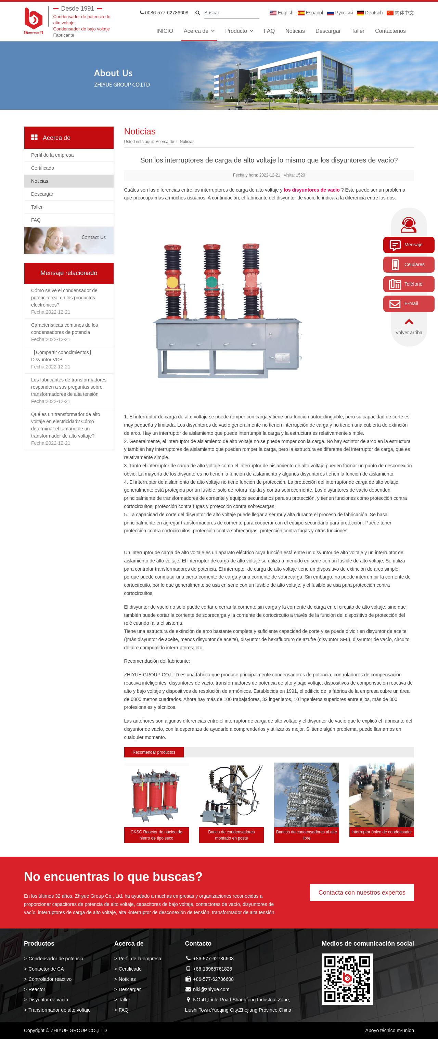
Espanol (310, 12)
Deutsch (370, 12)
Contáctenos (390, 31)
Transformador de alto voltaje (59, 1010)
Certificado (42, 168)
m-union (405, 1030)
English (282, 12)
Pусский (340, 12)
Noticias (295, 31)
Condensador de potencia (55, 958)
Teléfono (405, 284)
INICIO (164, 31)
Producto (236, 31)
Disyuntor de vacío (48, 999)
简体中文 (400, 12)
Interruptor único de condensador (381, 832)
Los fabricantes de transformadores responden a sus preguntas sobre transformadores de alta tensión (68, 387)
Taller (357, 31)
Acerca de (196, 31)
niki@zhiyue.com (211, 989)
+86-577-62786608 (213, 958)
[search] (197, 13)
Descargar (328, 31)
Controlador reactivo (50, 979)
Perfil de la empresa (52, 155)
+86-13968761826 (212, 969)
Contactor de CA (46, 969)
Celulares (406, 265)
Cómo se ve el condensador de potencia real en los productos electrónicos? (64, 298)
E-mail (403, 304)
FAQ (269, 31)
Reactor (36, 989)
